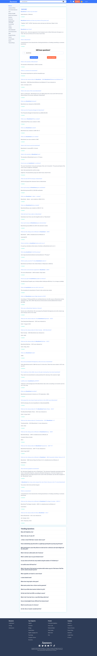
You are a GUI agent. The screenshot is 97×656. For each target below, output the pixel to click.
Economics (30, 639)
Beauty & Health (11, 13)
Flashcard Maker (51, 628)
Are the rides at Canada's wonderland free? (31, 609)
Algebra (30, 623)
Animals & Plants (11, 8)
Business (10, 17)
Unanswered (11, 628)
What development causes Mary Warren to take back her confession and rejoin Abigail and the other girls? (42, 548)
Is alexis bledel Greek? (26, 577)
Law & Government (12, 31)
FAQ (49, 635)
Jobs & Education (11, 29)
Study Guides (50, 630)
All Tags (10, 625)
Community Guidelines (52, 623)
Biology (29, 628)
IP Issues (69, 637)
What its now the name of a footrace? (30, 605)
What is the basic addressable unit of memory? (32, 553)
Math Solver (50, 632)
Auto (9, 11)
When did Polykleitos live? (27, 532)
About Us (69, 623)
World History (31, 630)
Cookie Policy (70, 635)
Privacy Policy (70, 630)
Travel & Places (11, 42)
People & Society (11, 35)
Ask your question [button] (51, 57)
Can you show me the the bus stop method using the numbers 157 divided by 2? (39, 560)
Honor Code (50, 625)
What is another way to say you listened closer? (32, 556)
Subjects (10, 5)
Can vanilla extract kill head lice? (28, 564)
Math (9, 33)
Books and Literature (12, 15)
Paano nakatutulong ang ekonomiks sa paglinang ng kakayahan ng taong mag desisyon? (42, 543)
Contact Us (70, 625)
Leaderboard (11, 623)
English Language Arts (33, 632)
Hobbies (10, 27)
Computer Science (32, 637)
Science (10, 37)
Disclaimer (70, 632)
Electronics (10, 19)
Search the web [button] (34, 57)
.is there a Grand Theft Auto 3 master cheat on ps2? (33, 540)
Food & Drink (11, 24)
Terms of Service (71, 628)
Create (77, 1)
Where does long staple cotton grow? (30, 581)
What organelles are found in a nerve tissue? (31, 573)
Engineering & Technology (11, 21)
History (9, 26)
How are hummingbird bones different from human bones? (35, 601)
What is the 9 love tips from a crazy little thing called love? (35, 597)
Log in (86, 1)
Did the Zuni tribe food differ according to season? (33, 593)
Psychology (30, 635)
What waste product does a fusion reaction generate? (33, 585)
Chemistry (30, 625)
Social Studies (11, 39)
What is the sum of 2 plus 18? (28, 536)
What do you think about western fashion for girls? (33, 589)
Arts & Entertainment (12, 9)
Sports (9, 40)
